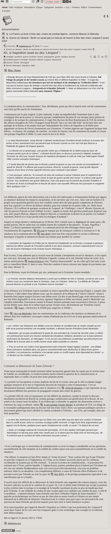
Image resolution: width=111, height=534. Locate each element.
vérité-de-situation (73, 388)
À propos (6, 11)
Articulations (29, 7)
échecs (40, 57)
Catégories (49, 7)
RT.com (41, 230)
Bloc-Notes (14, 70)
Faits (11, 7)
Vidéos (84, 7)
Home (4, 7)
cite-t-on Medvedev (23, 313)
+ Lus (66, 7)
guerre (57, 57)
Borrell (9, 65)
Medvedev (16, 65)
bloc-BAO (46, 234)
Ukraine (9, 62)
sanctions (18, 57)
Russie (16, 62)
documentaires (10, 29)
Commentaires (95, 7)
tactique (64, 57)
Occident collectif (36, 60)
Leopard (47, 60)
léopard (72, 57)
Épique (39, 7)
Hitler (33, 65)
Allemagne (24, 62)
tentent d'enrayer (36, 261)
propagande (49, 57)
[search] (20, 1)
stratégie (9, 57)
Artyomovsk (56, 60)
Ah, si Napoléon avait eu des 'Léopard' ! (31, 53)
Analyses (18, 7)
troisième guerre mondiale (17, 60)
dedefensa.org (25, 46)
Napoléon (26, 65)
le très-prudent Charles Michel (58, 405)
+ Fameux (75, 7)
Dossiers (59, 7)
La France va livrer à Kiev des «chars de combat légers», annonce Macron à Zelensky (52, 34)
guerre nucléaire (29, 57)
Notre (21, 308)
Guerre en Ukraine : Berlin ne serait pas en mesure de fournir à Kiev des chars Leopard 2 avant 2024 (47, 49)
